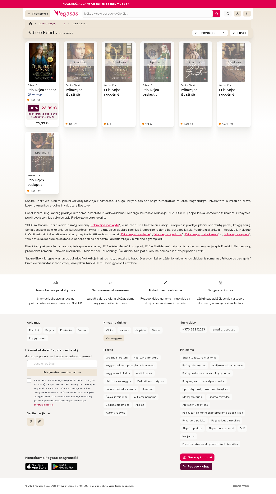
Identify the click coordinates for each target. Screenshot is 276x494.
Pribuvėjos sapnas (42, 90)
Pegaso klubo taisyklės (225, 420)
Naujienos (188, 436)
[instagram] (40, 422)
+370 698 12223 (193, 329)
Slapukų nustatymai (221, 428)
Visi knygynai (114, 338)
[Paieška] (215, 13)
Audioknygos (144, 373)
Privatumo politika (193, 420)
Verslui (82, 330)
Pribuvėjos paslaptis (151, 92)
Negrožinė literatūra (146, 357)
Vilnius (110, 330)
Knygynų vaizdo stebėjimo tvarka (203, 381)
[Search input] (147, 13)
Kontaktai (66, 330)
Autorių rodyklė (47, 23)
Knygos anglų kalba (118, 373)
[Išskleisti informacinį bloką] (228, 14)
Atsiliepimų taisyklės (195, 404)
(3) (74, 123)
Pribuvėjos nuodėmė (112, 92)
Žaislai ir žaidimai (116, 397)
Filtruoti (241, 32)
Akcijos (140, 404)
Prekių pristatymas (194, 365)
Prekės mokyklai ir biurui (121, 389)
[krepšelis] (247, 14)
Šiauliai (156, 330)
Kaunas (124, 330)
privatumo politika (43, 404)
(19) (231, 123)
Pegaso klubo (43, 113)
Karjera (49, 330)
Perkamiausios (207, 32)
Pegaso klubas (198, 466)
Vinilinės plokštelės (117, 404)
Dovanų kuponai (200, 457)
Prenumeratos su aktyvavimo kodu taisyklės (210, 444)
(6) (38, 99)
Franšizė (34, 330)
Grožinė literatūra (117, 357)
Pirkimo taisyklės (219, 397)
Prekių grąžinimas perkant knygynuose (206, 373)
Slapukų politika (192, 428)
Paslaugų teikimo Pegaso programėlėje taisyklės (212, 412)
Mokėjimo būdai (192, 397)
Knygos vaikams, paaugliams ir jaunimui (130, 365)
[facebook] (30, 422)
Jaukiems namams (144, 397)
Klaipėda (140, 330)
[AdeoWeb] (242, 486)
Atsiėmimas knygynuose (227, 365)
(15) (192, 123)
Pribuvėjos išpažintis (74, 92)
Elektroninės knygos (118, 381)
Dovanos (147, 389)
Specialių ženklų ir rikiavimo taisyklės (205, 389)
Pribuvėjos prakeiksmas (201, 234)
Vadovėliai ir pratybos (150, 381)
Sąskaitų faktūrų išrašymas (199, 357)
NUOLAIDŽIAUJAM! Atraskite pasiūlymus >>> (95, 4)
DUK (242, 428)
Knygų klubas (37, 338)
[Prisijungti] (237, 14)
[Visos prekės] (37, 13)
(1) (113, 123)
